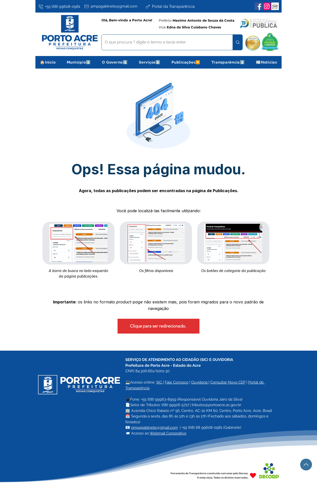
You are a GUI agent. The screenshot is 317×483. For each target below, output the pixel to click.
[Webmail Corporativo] (275, 6)
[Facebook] (258, 6)
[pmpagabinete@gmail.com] (114, 6)
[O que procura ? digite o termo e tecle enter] (163, 42)
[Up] (306, 464)
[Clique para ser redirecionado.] (158, 326)
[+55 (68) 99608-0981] (60, 6)
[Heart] (253, 475)
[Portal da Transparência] (175, 6)
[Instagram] (267, 6)
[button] (79, 62)
